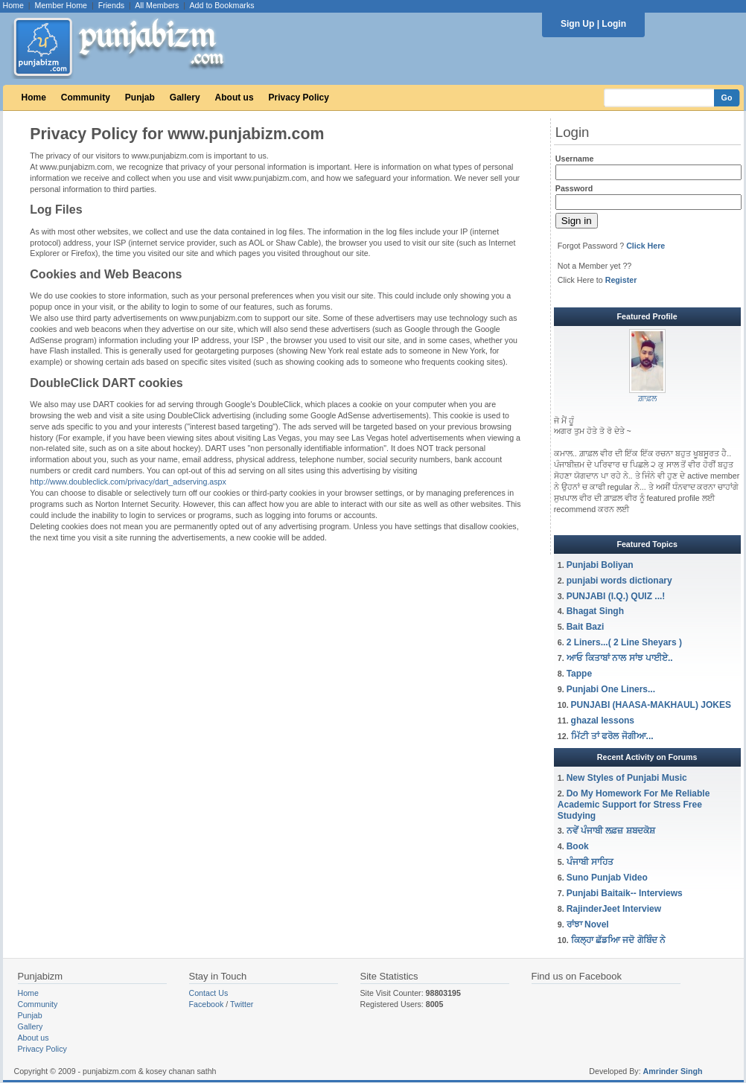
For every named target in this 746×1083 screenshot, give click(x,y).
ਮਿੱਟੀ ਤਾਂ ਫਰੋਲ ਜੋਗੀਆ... (612, 736)
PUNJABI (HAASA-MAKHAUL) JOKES (651, 705)
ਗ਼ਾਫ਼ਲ (647, 398)
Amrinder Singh (673, 1071)
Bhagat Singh (595, 611)
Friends (111, 5)
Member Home (61, 5)
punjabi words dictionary (619, 580)
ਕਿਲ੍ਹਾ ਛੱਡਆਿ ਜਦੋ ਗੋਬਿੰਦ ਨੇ (620, 940)
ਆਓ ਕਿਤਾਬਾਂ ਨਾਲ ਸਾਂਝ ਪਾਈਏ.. (620, 658)
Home (13, 5)
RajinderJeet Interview (614, 909)
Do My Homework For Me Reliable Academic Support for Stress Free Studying (634, 804)
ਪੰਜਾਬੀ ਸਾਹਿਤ (590, 862)
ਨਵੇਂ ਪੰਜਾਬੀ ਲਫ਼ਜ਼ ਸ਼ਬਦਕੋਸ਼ (611, 830)
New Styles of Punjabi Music (627, 778)
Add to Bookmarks (221, 5)
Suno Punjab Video (607, 877)
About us (234, 97)
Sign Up (577, 24)
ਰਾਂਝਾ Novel (588, 924)
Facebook (206, 1004)
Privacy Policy (299, 97)
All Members (157, 5)
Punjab (140, 97)
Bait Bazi (586, 627)
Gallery (185, 97)
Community (85, 97)
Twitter (241, 1004)
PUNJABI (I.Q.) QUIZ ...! (616, 596)
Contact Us (209, 992)
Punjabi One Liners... (611, 689)
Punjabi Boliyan (600, 565)
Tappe (579, 673)
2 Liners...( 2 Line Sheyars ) (624, 642)
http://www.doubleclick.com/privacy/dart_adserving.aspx (128, 481)
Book (578, 846)
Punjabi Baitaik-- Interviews (625, 893)
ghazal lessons (602, 720)
